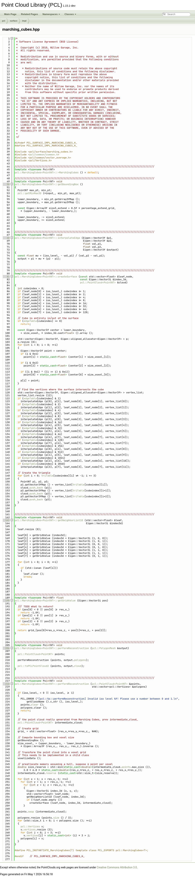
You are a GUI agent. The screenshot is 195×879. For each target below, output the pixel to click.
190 (6, 600)
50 (6, 184)
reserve (51, 773)
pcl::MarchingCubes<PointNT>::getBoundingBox (46, 184)
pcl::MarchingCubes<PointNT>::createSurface (46, 276)
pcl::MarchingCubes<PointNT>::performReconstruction (52, 648)
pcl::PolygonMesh (104, 648)
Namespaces (51, 14)
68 (6, 237)
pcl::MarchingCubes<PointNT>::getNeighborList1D (49, 520)
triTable (47, 475)
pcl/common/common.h (44, 154)
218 (6, 683)
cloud (78, 666)
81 (6, 276)
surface (13, 21)
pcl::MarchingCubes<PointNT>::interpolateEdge (47, 237)
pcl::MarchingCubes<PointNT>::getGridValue (45, 600)
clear (34, 704)
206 (6, 648)
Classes (70, 14)
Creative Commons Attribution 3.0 (117, 867)
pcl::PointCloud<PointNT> (98, 282)
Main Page (10, 14)
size (56, 817)
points (126, 767)
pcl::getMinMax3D (30, 193)
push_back (36, 487)
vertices (29, 829)
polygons (80, 660)
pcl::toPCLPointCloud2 (33, 666)
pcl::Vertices (30, 826)
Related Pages (29, 14)
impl (24, 21)
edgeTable (30, 321)
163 (6, 520)
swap (31, 811)
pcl (3, 21)
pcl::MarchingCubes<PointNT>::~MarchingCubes (46, 172)
